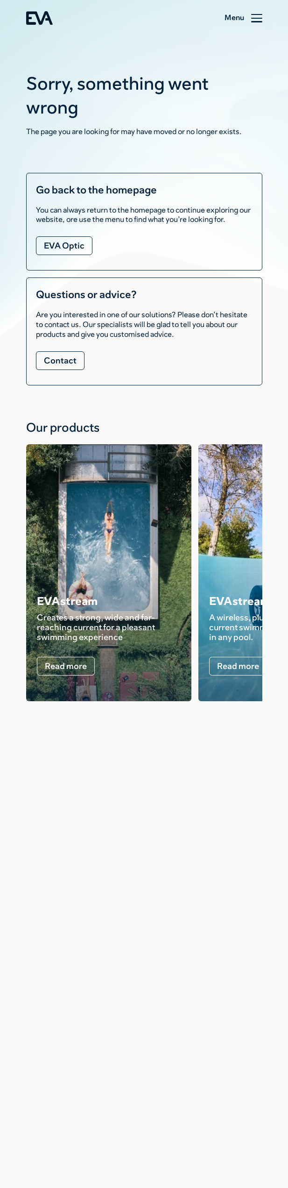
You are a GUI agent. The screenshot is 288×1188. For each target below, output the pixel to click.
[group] (108, 572)
